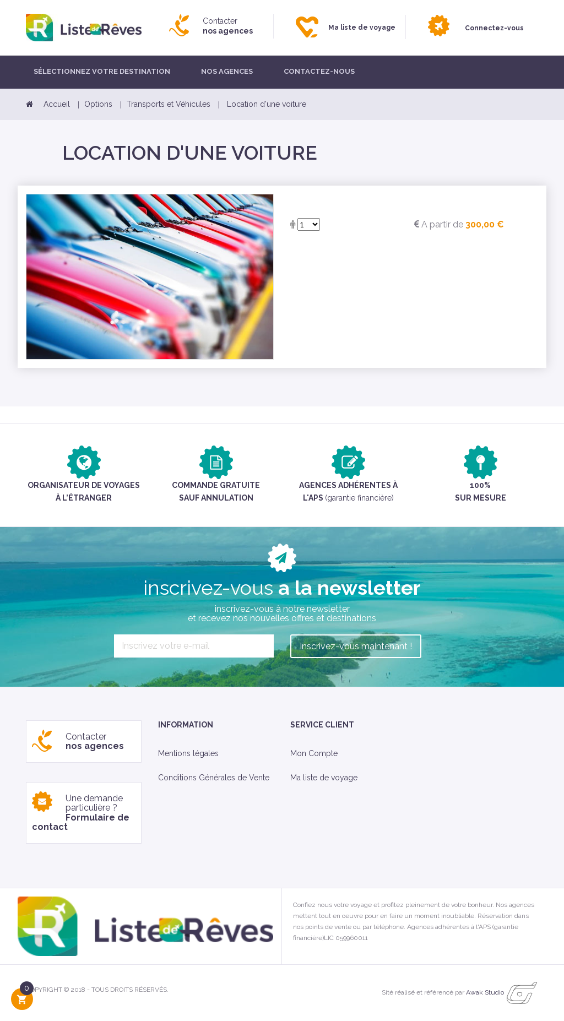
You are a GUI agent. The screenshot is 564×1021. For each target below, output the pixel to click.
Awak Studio (485, 992)
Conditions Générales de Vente (213, 777)
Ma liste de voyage (323, 777)
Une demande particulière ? (80, 813)
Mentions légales (188, 753)
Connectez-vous (494, 28)
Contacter (228, 26)
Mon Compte (314, 753)
